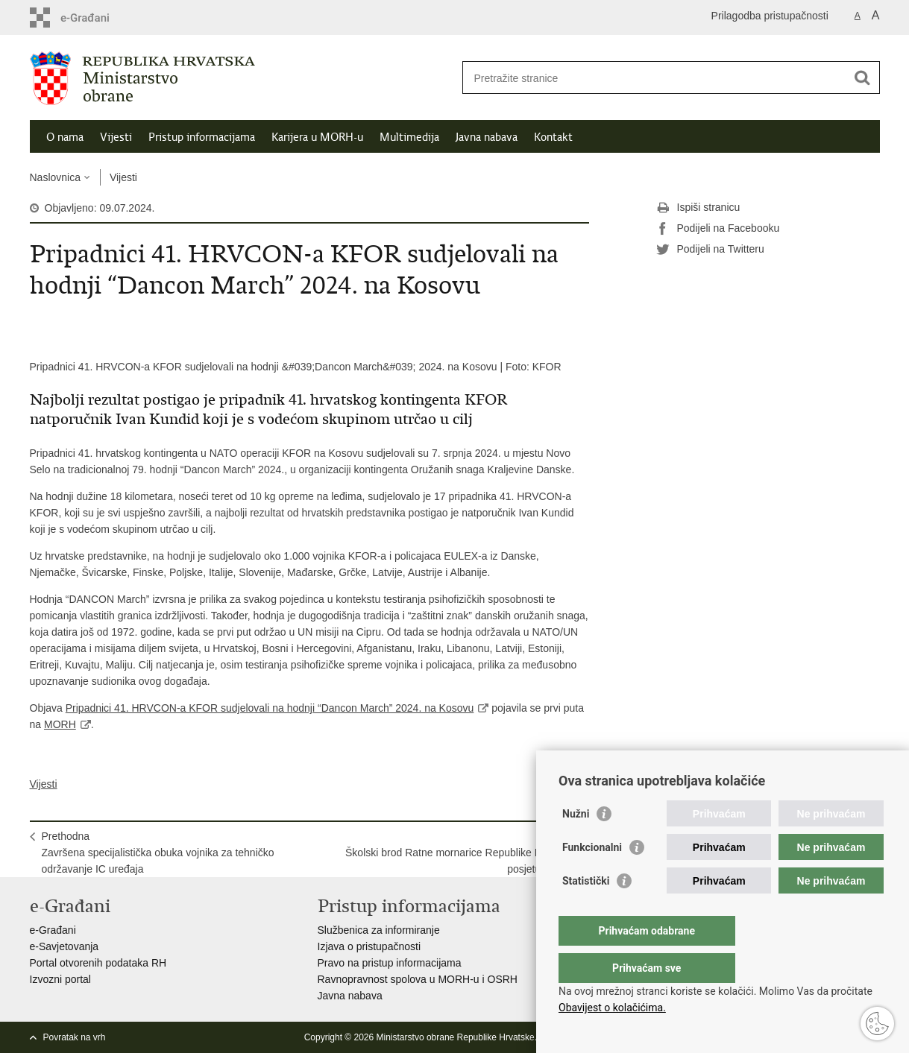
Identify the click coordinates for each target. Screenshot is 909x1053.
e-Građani (53, 930)
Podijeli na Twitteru (710, 249)
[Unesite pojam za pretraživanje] (655, 78)
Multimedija (409, 137)
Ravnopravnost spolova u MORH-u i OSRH (418, 979)
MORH (60, 724)
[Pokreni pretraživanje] (862, 77)
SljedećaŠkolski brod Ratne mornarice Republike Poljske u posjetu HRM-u (460, 852)
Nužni (575, 844)
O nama (65, 137)
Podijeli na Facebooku (718, 228)
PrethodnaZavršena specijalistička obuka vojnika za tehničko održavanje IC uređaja (158, 852)
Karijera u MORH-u (317, 137)
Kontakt (553, 137)
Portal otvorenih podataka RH (98, 963)
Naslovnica (55, 177)
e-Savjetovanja (64, 946)
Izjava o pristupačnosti (369, 946)
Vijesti (116, 137)
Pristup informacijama (201, 137)
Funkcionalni (592, 877)
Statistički (585, 911)
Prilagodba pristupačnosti (769, 16)
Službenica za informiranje (379, 930)
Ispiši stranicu (698, 208)
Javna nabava (487, 137)
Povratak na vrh (74, 1037)
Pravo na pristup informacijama (390, 963)
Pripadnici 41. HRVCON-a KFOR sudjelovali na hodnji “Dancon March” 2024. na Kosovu (270, 708)
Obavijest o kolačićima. (612, 1008)
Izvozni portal (60, 979)
